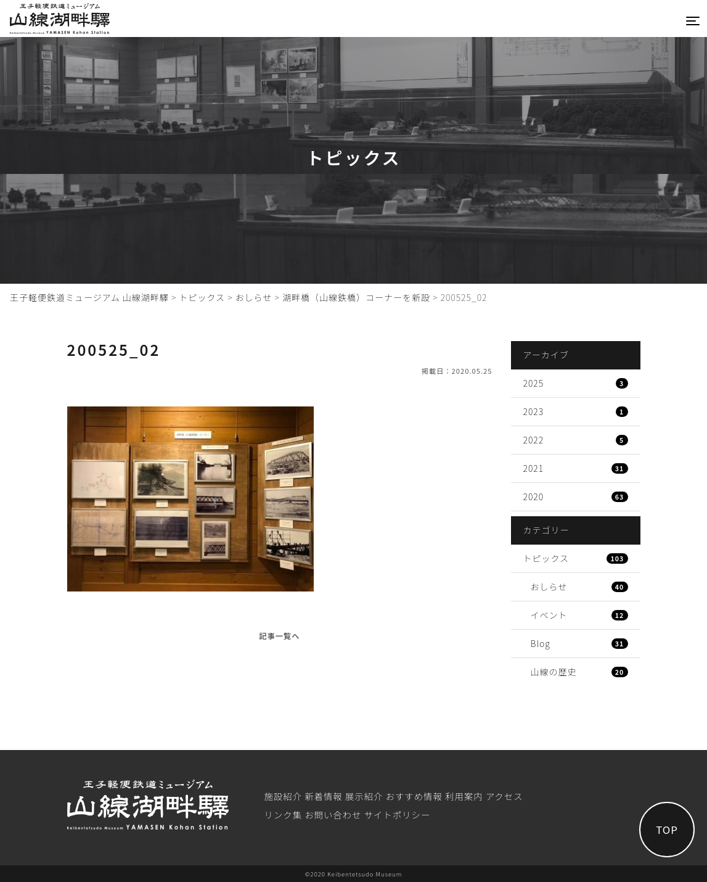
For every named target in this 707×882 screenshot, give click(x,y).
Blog (579, 643)
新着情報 (323, 795)
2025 (575, 383)
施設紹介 (283, 795)
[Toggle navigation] (693, 21)
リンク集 (283, 814)
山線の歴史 (579, 672)
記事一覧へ (279, 635)
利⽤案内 (464, 795)
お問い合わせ (332, 814)
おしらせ (579, 586)
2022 (575, 440)
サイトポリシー (397, 814)
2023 (575, 411)
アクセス (504, 795)
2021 (575, 468)
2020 (575, 496)
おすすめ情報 (414, 795)
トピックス (575, 558)
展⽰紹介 (364, 795)
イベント (579, 615)
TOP (667, 829)
